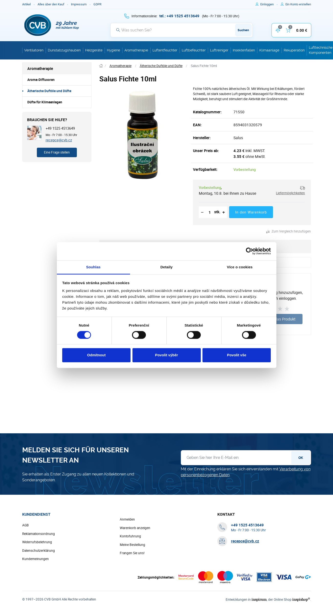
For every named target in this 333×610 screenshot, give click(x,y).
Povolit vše (236, 355)
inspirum (259, 599)
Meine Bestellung (132, 544)
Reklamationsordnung (38, 534)
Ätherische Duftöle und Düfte (49, 91)
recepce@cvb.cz (59, 139)
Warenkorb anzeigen (135, 528)
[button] (288, 190)
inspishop (301, 599)
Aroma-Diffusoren (41, 79)
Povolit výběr (166, 355)
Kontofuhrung (130, 536)
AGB (25, 525)
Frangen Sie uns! (132, 553)
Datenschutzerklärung (38, 550)
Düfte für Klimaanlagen (44, 102)
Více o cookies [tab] (240, 267)
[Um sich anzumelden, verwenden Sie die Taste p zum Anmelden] (269, 4)
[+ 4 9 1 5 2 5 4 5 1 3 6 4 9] (179, 16)
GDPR (97, 4)
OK (300, 458)
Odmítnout (96, 355)
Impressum (79, 4)
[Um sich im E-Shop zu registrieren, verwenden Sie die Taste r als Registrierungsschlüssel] (298, 4)
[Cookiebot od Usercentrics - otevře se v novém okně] (249, 251)
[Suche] (181, 30)
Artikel (26, 4)
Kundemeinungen (35, 559)
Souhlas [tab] (93, 267)
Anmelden (127, 519)
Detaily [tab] (167, 267)
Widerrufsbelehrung (37, 542)
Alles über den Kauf (51, 4)
